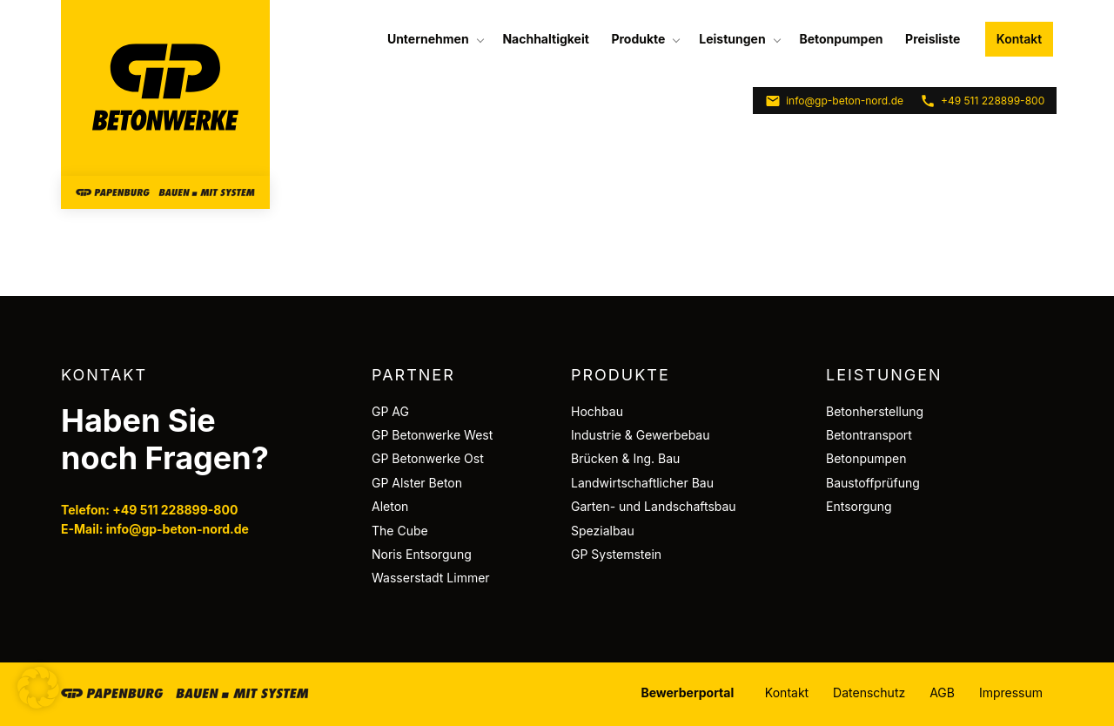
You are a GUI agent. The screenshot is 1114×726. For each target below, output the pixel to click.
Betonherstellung (874, 411)
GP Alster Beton (417, 482)
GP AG (390, 411)
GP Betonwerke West (432, 434)
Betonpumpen (840, 38)
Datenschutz (869, 692)
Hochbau (597, 411)
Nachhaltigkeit (545, 38)
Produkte (638, 38)
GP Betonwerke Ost (428, 458)
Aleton (390, 506)
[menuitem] (434, 39)
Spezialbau (602, 530)
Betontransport (869, 434)
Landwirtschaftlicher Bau (642, 482)
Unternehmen (428, 38)
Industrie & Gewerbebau (640, 434)
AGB (942, 692)
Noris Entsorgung (422, 554)
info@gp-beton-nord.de (834, 101)
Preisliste (932, 38)
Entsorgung (859, 506)
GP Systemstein (616, 554)
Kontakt (1019, 38)
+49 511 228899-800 (982, 101)
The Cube (400, 530)
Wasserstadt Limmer (431, 577)
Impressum (1011, 692)
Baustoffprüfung (873, 482)
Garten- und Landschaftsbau (653, 506)
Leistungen (732, 38)
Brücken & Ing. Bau (625, 458)
